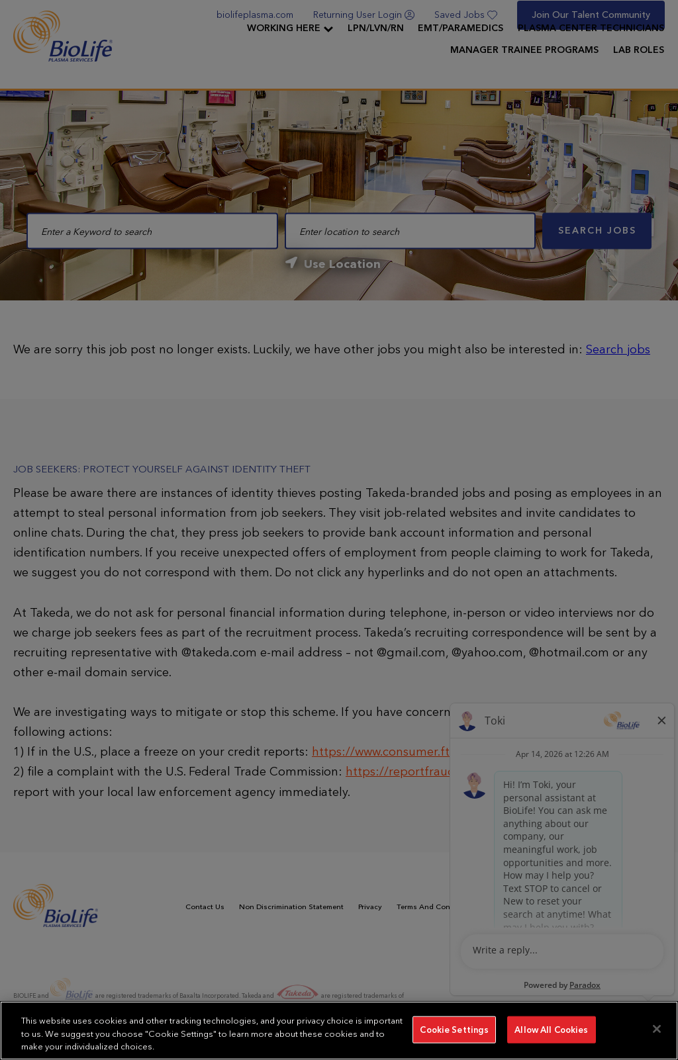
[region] (339, 1030)
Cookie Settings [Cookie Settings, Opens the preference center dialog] (454, 1029)
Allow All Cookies (551, 1029)
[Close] (656, 1028)
